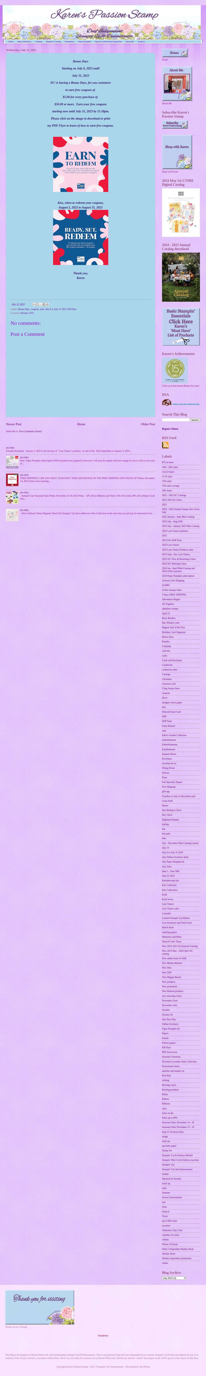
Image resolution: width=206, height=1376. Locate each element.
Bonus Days (24, 309)
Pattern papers (169, 1043)
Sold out (166, 1141)
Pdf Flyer (72, 309)
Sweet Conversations (172, 1197)
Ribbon (165, 1099)
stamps (165, 1174)
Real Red (166, 1075)
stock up (166, 1183)
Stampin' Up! (168, 1164)
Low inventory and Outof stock (177, 922)
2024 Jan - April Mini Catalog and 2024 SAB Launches (178, 570)
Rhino (165, 1094)
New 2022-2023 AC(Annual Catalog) (180, 946)
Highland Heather (170, 819)
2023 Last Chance (170, 545)
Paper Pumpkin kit (171, 1028)
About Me (130, 41)
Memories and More (172, 937)
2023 (164, 535)
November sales (169, 1005)
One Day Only (169, 1019)
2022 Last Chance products (175, 531)
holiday (165, 824)
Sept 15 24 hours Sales (173, 1132)
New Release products (172, 991)
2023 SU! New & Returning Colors (179, 559)
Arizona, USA (27, 313)
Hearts (165, 805)
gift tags (166, 791)
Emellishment (168, 749)
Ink (163, 829)
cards (164, 655)
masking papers (169, 932)
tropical (165, 1211)
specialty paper (169, 1146)
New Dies (167, 967)
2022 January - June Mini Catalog (178, 517)
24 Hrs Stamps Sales (172, 590)
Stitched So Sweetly (171, 1179)
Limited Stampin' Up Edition (176, 918)
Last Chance (168, 904)
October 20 (167, 1014)
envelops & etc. (169, 763)
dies (164, 707)
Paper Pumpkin (84, 41)
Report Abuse (170, 428)
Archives (141, 41)
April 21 (166, 613)
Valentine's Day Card (172, 1230)
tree (164, 1202)
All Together (168, 604)
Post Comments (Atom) (30, 431)
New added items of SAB (174, 958)
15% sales (167, 481)
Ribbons (166, 1103)
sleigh (165, 1136)
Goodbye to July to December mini (178, 796)
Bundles (166, 641)
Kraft (164, 894)
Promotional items (171, 1066)
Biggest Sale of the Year (173, 627)
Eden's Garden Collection (174, 735)
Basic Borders (168, 618)
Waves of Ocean (170, 1244)
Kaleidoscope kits (170, 880)
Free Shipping (168, 787)
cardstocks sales (169, 669)
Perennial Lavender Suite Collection (179, 1061)
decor (164, 697)
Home (11, 41)
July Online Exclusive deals (175, 857)
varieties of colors (170, 1235)
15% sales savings (170, 486)
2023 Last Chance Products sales (177, 549)
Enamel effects (169, 754)
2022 (164, 504)
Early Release (168, 726)
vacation (166, 1225)
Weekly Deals (168, 1253)
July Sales (167, 866)
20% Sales (167, 490)
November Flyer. (170, 1000)
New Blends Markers (172, 963)
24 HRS (166, 585)
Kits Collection (169, 885)
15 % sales (167, 476)
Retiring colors (169, 1085)
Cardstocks (167, 665)
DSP (164, 716)
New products (168, 982)
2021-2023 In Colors (172, 500)
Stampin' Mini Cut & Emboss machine (180, 1160)
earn (42, 309)
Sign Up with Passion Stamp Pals (108, 41)
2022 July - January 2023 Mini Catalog (180, 526)
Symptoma (103, 1335)
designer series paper (172, 702)
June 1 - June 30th (170, 871)
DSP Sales (167, 721)
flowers (165, 773)
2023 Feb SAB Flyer (172, 540)
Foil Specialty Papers (172, 782)
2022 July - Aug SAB (172, 521)
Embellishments (169, 744)
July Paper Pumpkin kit (173, 861)
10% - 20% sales (170, 467)
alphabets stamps (170, 608)
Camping (166, 646)
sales (164, 1108)
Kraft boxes (167, 899)
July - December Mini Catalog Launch (180, 843)
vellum (165, 1239)
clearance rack (169, 683)
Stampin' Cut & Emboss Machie (177, 1155)
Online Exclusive (170, 1024)
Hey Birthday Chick (171, 810)
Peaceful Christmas (171, 1057)
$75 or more (168, 462)
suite (164, 1188)
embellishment (169, 740)
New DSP (167, 972)
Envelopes (167, 758)
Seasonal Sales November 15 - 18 (178, 1127)
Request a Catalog (53, 41)
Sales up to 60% (169, 1118)
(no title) (10, 447)
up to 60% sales (169, 1221)
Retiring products (170, 1089)
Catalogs (38, 41)
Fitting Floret (168, 768)
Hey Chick (167, 815)
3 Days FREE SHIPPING (174, 594)
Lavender (166, 913)
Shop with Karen (24, 41)
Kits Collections (169, 890)
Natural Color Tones (171, 941)
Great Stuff (167, 801)
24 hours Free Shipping (173, 580)
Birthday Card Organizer (174, 632)
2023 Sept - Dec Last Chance (176, 554)
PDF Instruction (169, 1052)
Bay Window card (170, 622)
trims (164, 1207)
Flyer (164, 777)
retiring (165, 1080)
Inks (164, 838)
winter (165, 1263)
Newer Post (14, 424)
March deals (168, 927)
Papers (165, 1033)
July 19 (165, 848)
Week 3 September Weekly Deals (178, 1249)
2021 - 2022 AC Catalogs (174, 495)
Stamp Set (167, 1150)
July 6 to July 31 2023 (55, 309)
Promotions (69, 41)
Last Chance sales (170, 908)
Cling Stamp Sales (171, 688)
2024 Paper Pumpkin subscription (178, 576)
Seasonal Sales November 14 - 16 (178, 1122)
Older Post (148, 424)
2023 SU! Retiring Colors (174, 563)
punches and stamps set (173, 1071)
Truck (165, 1216)
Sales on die (168, 1113)
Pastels (165, 1038)
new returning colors (172, 996)
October (166, 1010)
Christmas (167, 679)
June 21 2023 (168, 876)
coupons (35, 309)
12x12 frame (168, 472)
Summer (166, 1192)
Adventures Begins (171, 599)
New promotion (169, 986)
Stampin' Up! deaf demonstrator (177, 1169)
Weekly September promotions (177, 1258)
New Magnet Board (171, 977)
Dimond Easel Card (171, 712)
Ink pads (166, 833)
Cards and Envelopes (172, 660)
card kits (166, 651)
